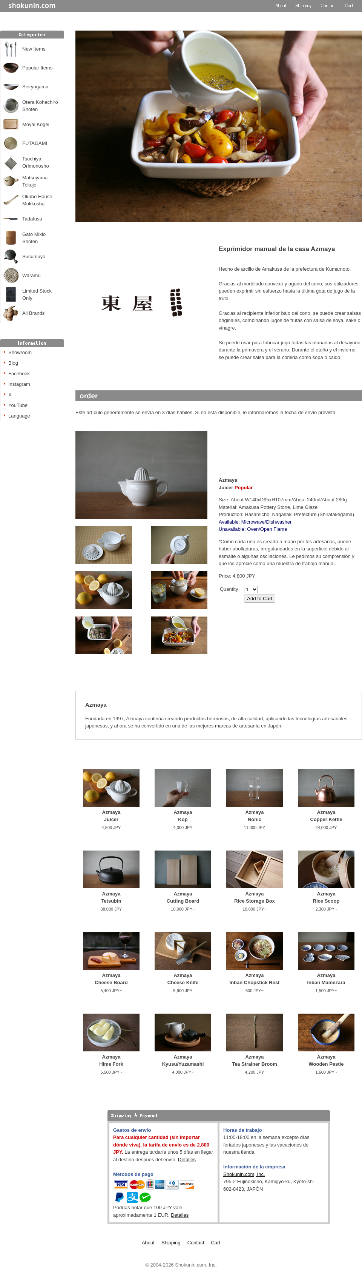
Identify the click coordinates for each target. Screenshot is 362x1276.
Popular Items (37, 68)
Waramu (31, 275)
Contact (195, 1242)
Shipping (171, 1242)
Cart (216, 1242)
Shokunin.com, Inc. (244, 1174)
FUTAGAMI (34, 143)
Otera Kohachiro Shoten (40, 105)
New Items (33, 49)
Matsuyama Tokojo (35, 181)
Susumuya (33, 256)
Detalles (187, 1159)
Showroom (20, 352)
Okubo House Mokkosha (37, 200)
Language (19, 416)
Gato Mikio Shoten (34, 238)
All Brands (33, 313)
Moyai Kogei (35, 124)
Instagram (19, 384)
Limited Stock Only (37, 294)
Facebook (19, 373)
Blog (13, 363)
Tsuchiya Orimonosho (35, 162)
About (148, 1242)
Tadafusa (32, 219)
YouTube (18, 405)
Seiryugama (35, 86)
